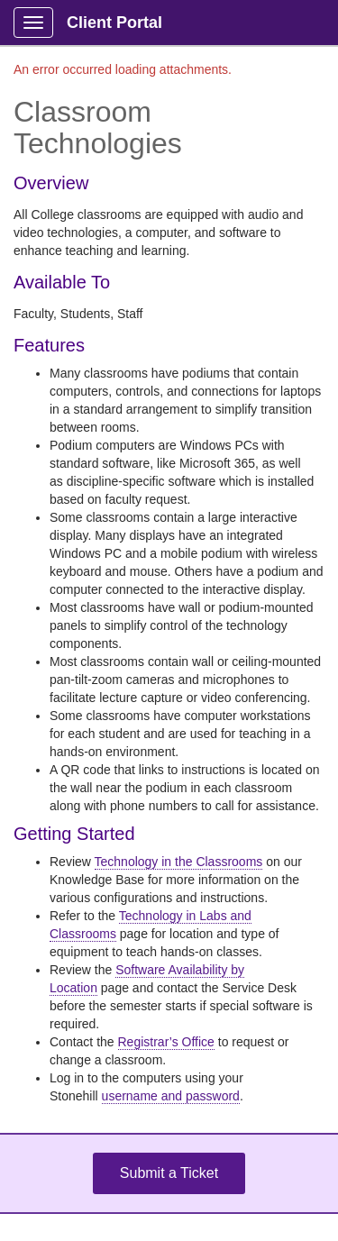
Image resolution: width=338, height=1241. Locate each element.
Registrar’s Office (166, 1042)
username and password (171, 1096)
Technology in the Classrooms (179, 861)
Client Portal (114, 23)
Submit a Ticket (169, 1173)
